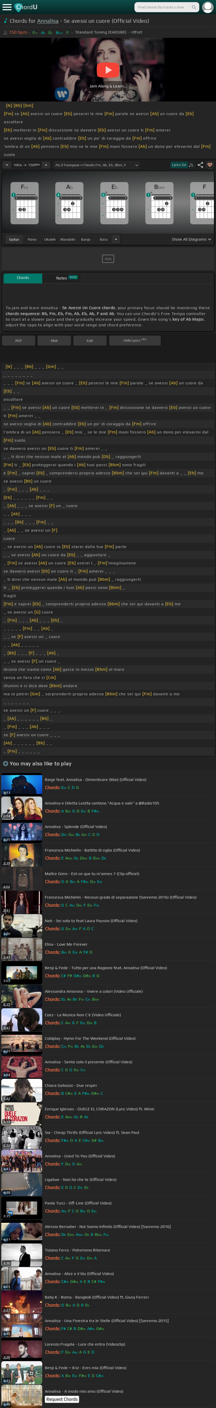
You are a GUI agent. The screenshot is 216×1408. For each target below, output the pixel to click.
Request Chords (62, 1399)
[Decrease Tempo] (7, 165)
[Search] (193, 7)
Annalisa (48, 21)
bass (104, 239)
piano (32, 239)
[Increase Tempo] (46, 165)
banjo (85, 239)
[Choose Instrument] (116, 239)
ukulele (50, 239)
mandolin (67, 239)
